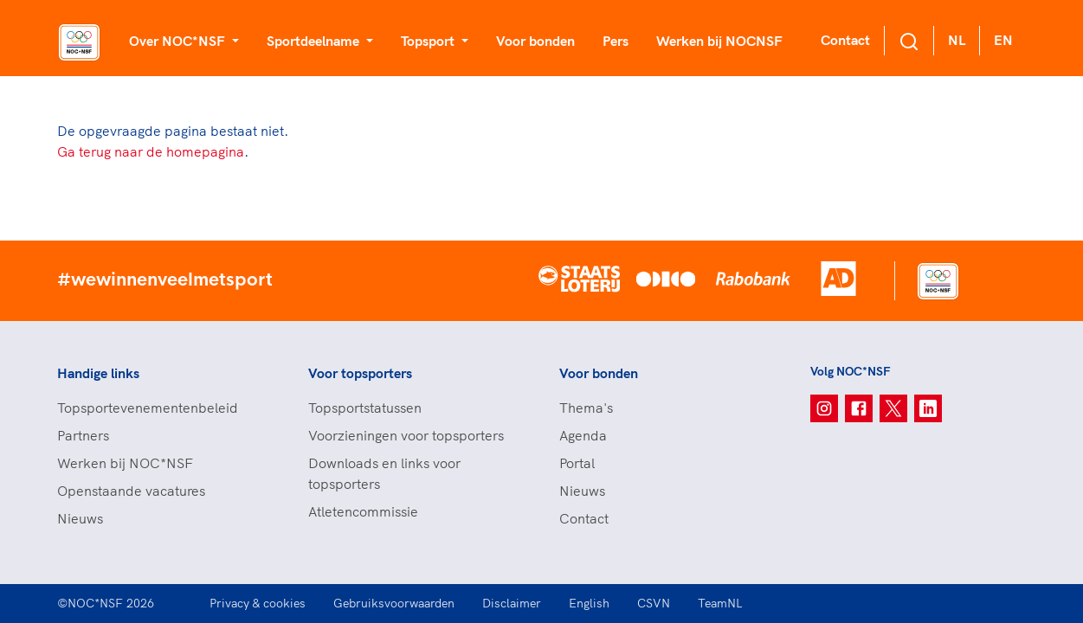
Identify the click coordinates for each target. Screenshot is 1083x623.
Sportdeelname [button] (315, 41)
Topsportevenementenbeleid (147, 407)
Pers (616, 41)
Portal (577, 463)
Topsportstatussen (365, 407)
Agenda (583, 435)
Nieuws (80, 518)
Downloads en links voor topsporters (384, 473)
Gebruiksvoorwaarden (393, 603)
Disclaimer (511, 603)
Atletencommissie (363, 511)
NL (956, 40)
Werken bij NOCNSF (719, 41)
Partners (83, 435)
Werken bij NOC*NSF (125, 463)
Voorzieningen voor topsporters (406, 435)
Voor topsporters (360, 373)
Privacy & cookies (258, 603)
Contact (845, 40)
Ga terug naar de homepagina (150, 151)
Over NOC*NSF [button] (179, 41)
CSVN (653, 603)
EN (1003, 40)
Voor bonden (535, 41)
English (589, 603)
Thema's (586, 407)
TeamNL (720, 603)
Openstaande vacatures (131, 490)
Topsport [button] (429, 41)
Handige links (98, 373)
